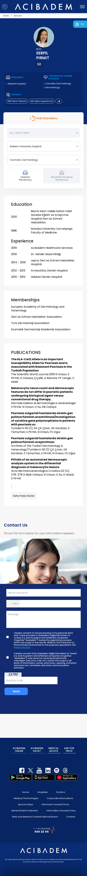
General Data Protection (24, 806)
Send (16, 691)
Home (25, 788)
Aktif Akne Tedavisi (17, 101)
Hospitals (43, 788)
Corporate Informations (60, 794)
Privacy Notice (22, 647)
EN (82, 24)
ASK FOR (69, 747)
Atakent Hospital (17, 83)
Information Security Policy (61, 806)
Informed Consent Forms (55, 800)
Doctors (60, 788)
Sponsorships (25, 800)
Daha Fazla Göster (24, 496)
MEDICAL (54, 747)
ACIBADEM (19, 747)
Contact (70, 812)
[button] (13, 603)
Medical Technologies (26, 794)
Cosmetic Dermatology (58, 83)
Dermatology (52, 87)
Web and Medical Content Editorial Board (35, 812)
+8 (58, 101)
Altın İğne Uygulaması (41, 101)
